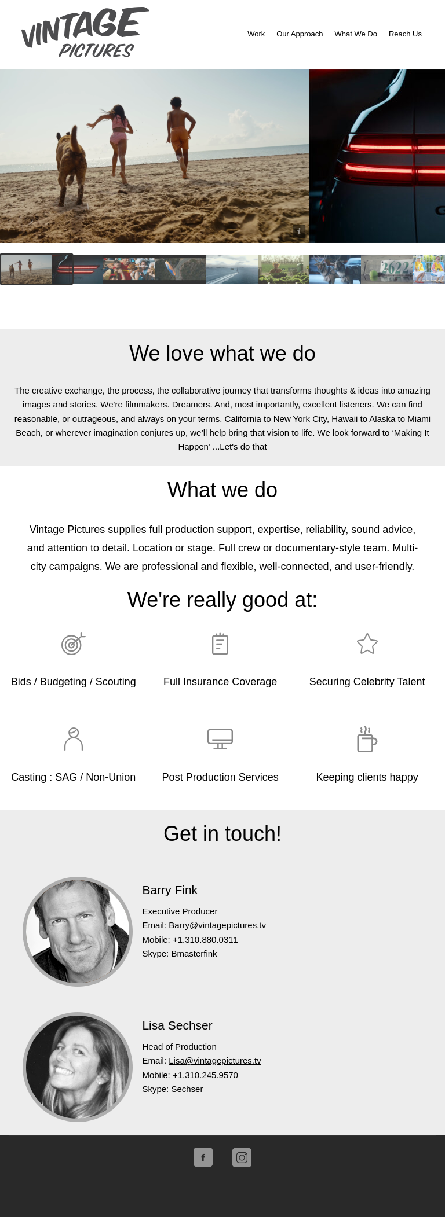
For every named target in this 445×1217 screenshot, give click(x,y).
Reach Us (405, 34)
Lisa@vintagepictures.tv (215, 1060)
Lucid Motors (154, 156)
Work (256, 34)
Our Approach (299, 34)
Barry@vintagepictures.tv (217, 925)
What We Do (355, 34)
